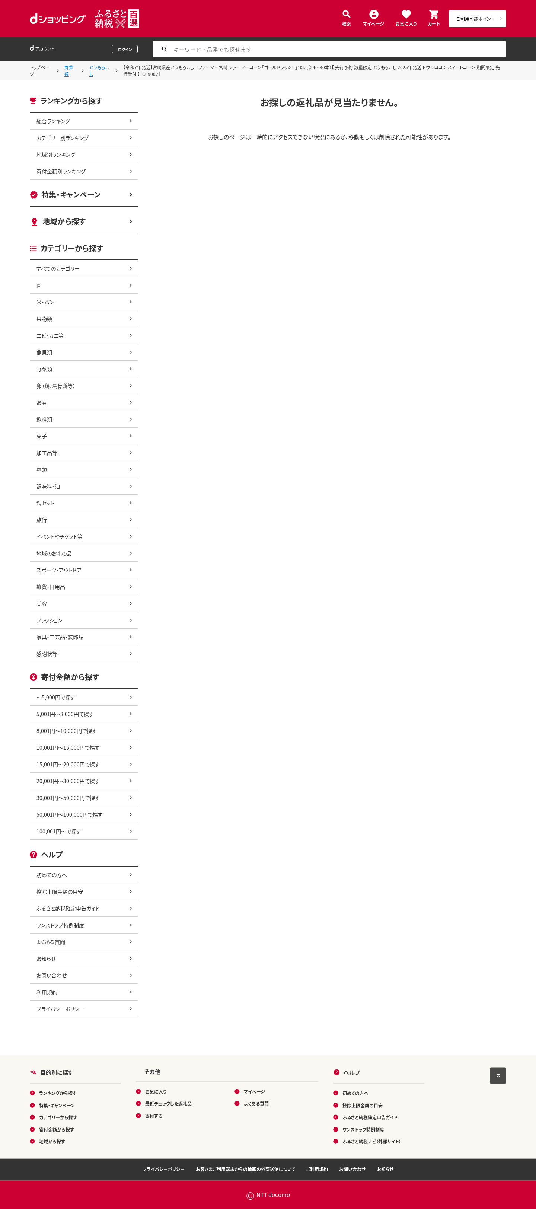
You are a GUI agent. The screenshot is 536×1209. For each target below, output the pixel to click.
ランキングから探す (58, 1093)
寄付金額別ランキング (61, 171)
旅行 (41, 519)
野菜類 (68, 70)
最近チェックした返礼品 (168, 1103)
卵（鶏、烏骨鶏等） (56, 385)
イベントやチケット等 (59, 536)
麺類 (41, 469)
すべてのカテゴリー (58, 268)
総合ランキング (53, 121)
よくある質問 (50, 941)
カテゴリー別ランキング (62, 137)
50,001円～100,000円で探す (69, 814)
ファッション (49, 620)
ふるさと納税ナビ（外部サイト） (371, 1141)
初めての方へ (51, 874)
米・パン (45, 302)
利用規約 (46, 992)
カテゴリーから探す (58, 1117)
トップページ (40, 70)
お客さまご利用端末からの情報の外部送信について (245, 1169)
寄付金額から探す (56, 1129)
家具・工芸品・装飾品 (59, 637)
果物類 (44, 318)
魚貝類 (44, 352)
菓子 (41, 436)
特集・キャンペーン (70, 194)
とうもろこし (99, 70)
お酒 (41, 402)
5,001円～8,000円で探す (65, 714)
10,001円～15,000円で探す (68, 747)
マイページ (373, 23)
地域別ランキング (55, 154)
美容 (41, 603)
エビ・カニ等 (50, 335)
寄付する (153, 1115)
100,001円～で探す (58, 831)
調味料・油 (48, 486)
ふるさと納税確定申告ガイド (68, 908)
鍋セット (45, 503)
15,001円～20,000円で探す (68, 764)
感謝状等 (46, 653)
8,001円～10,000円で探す (66, 730)
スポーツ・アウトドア (59, 570)
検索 (346, 23)
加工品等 (46, 452)
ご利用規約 (317, 1169)
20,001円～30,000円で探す (68, 781)
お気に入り (406, 23)
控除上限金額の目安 (59, 891)
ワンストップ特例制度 (60, 925)
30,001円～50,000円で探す (68, 797)
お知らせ (46, 958)
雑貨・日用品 (50, 586)
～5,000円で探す (55, 697)
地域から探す (64, 221)
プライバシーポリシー (60, 1008)
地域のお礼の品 (54, 553)
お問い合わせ (51, 975)
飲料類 (44, 419)
